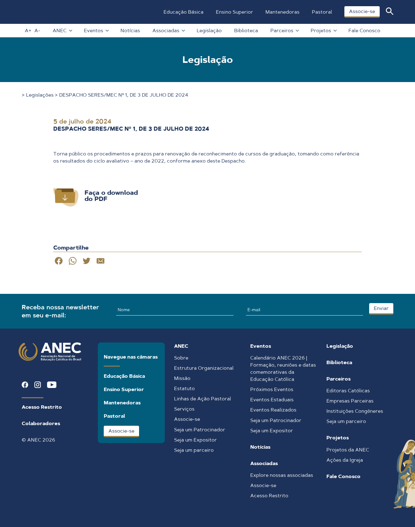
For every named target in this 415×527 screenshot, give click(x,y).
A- (37, 30)
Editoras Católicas (348, 390)
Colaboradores (41, 423)
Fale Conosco (364, 30)
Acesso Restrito (42, 407)
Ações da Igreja (344, 460)
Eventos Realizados (273, 410)
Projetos (323, 30)
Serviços (184, 409)
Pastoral (322, 12)
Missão (182, 378)
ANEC (61, 30)
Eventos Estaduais (272, 399)
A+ (27, 30)
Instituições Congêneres (354, 411)
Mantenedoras (282, 12)
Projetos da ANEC (347, 449)
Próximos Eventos (271, 389)
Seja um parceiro (194, 450)
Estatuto (184, 388)
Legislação (208, 30)
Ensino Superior (234, 12)
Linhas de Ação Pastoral (202, 398)
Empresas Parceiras (350, 401)
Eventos (96, 30)
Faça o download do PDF (111, 196)
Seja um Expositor (195, 440)
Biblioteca (246, 30)
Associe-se (362, 11)
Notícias (130, 30)
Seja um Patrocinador (199, 429)
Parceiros (284, 30)
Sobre (181, 358)
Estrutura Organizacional (204, 368)
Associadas (168, 30)
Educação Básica (183, 12)
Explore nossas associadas (281, 475)
